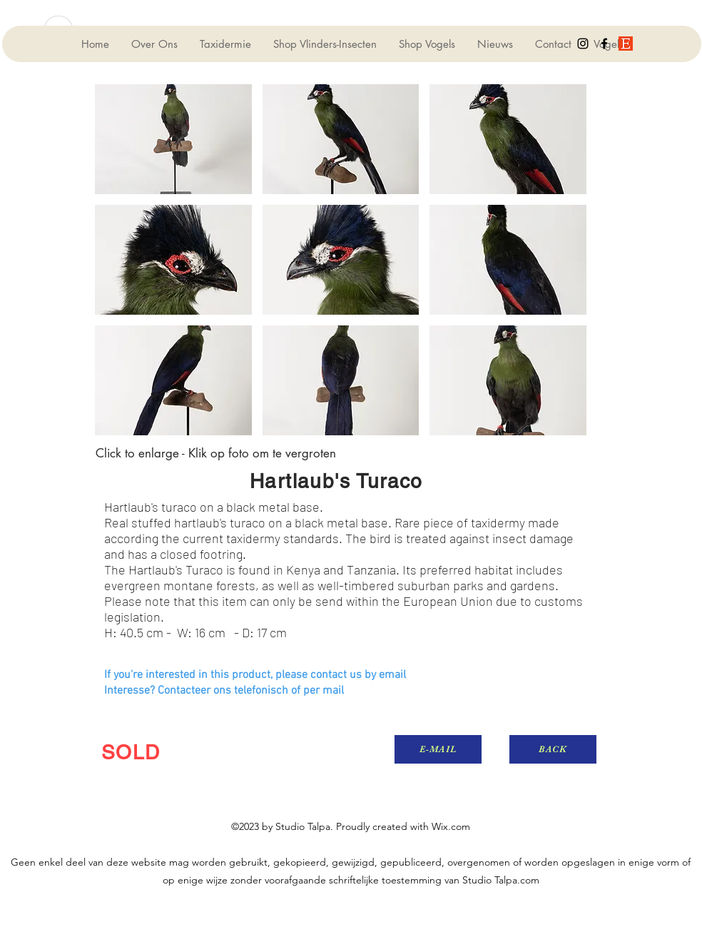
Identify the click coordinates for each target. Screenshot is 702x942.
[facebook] (604, 43)
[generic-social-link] (626, 43)
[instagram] (583, 43)
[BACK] (552, 749)
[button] (173, 139)
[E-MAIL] (438, 749)
